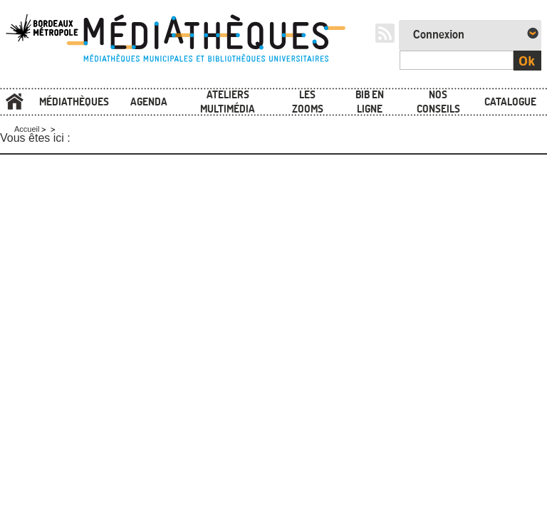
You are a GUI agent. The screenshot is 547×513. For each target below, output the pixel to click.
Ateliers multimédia (227, 101)
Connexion (438, 35)
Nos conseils (438, 101)
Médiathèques (74, 101)
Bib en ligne (369, 101)
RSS (385, 33)
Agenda (148, 101)
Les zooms (307, 101)
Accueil (14, 102)
